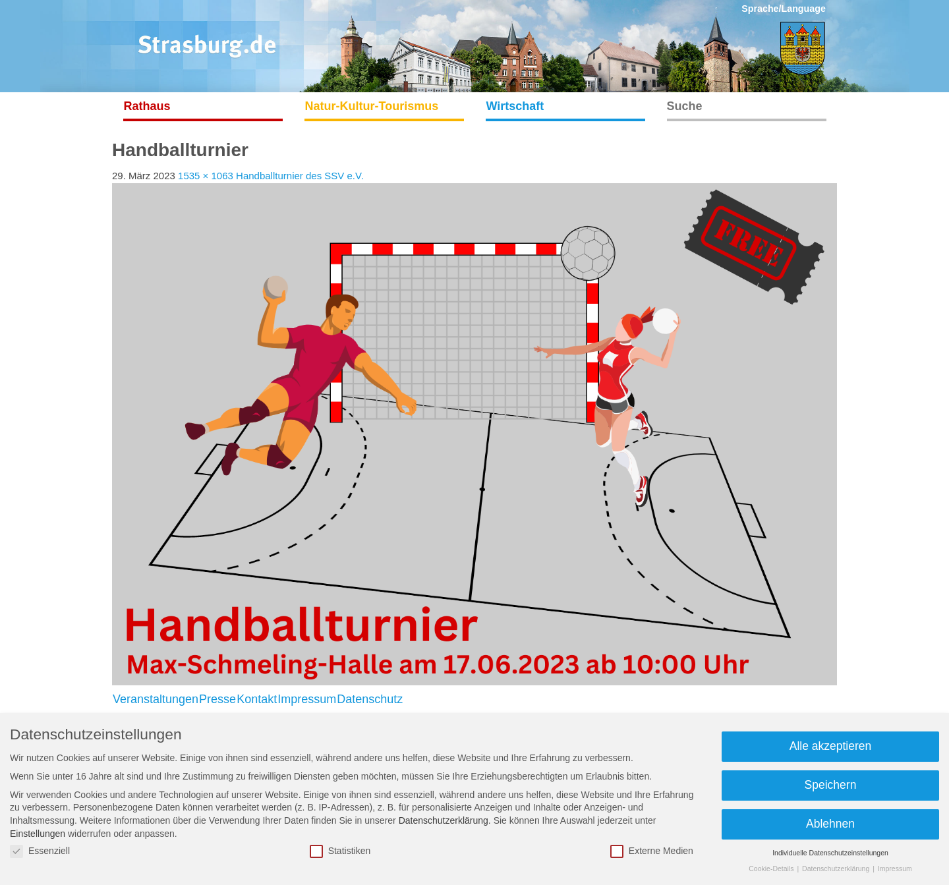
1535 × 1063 (205, 175)
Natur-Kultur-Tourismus (372, 106)
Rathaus (147, 106)
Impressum (306, 699)
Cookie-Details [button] (772, 868)
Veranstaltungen (155, 699)
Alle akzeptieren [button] (831, 746)
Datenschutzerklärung (443, 820)
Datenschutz (370, 699)
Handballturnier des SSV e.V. (300, 175)
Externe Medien (651, 851)
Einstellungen (37, 833)
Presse (217, 699)
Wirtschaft (515, 106)
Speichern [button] (831, 784)
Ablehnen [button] (830, 823)
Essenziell (40, 851)
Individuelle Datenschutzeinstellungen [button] (830, 853)
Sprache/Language (783, 8)
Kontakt (257, 699)
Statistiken (340, 851)
